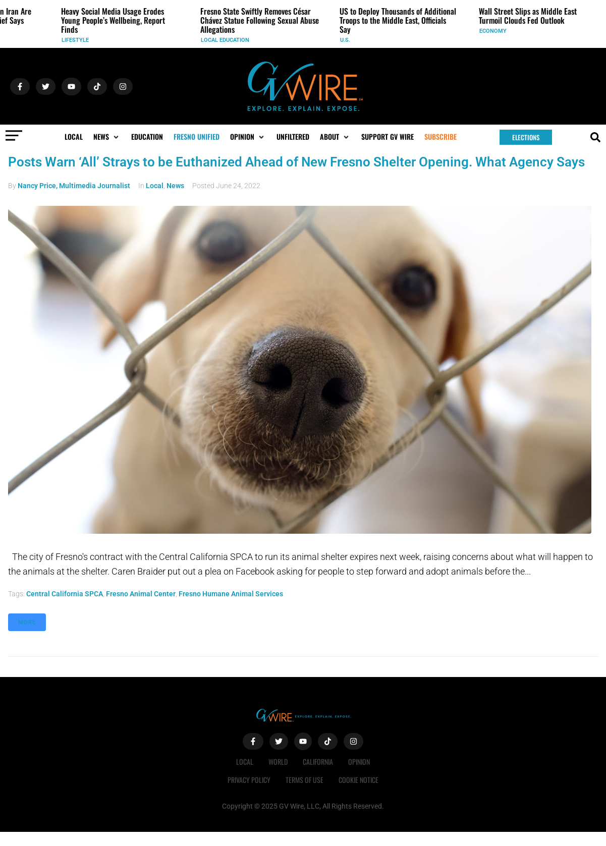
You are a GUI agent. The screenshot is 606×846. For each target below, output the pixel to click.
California (318, 761)
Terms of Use (304, 779)
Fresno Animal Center (141, 594)
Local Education (227, 40)
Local (154, 186)
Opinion (359, 761)
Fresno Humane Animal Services (231, 594)
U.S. (348, 40)
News (175, 186)
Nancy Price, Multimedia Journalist (74, 186)
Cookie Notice (358, 779)
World (278, 761)
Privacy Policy (249, 779)
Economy (495, 31)
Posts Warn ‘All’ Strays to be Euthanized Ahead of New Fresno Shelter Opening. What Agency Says (296, 162)
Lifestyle (77, 40)
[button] (107, 136)
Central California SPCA (64, 594)
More (27, 622)
